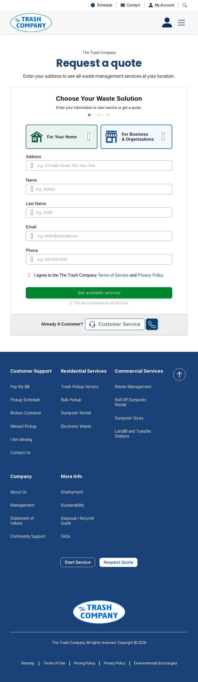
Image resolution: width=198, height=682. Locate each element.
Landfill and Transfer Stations (133, 434)
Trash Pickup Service (80, 386)
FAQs (65, 536)
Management (22, 505)
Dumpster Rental (76, 413)
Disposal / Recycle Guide (77, 521)
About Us (18, 492)
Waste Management (133, 386)
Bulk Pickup (71, 399)
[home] (31, 22)
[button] (181, 22)
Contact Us (20, 452)
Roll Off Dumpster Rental (130, 402)
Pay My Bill (19, 386)
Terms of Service (113, 275)
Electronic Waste (76, 426)
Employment (72, 492)
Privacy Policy (150, 275)
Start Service (78, 562)
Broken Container (25, 413)
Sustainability (72, 505)
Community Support (27, 536)
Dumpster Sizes (129, 418)
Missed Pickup (23, 426)
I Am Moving (21, 439)
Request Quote (118, 562)
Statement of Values (22, 521)
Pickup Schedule (25, 399)
